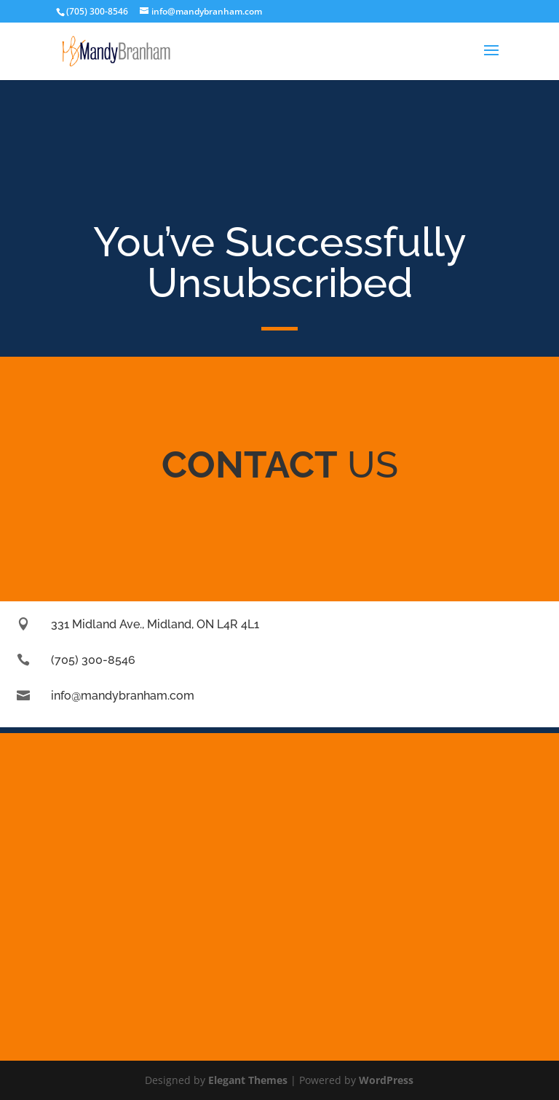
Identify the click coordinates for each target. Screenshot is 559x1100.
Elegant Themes (248, 1080)
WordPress (386, 1080)
